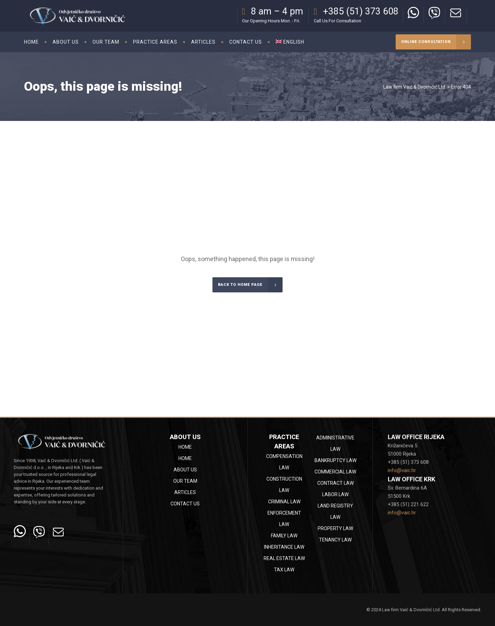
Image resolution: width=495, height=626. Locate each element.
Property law (335, 528)
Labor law (335, 494)
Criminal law (284, 501)
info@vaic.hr (402, 470)
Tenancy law (335, 540)
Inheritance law (284, 547)
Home (185, 447)
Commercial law (335, 471)
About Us (185, 469)
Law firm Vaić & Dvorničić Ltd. (414, 87)
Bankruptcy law (335, 460)
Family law (284, 535)
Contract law (335, 483)
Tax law (284, 569)
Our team (185, 481)
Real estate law (284, 558)
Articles (185, 492)
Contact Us (185, 503)
